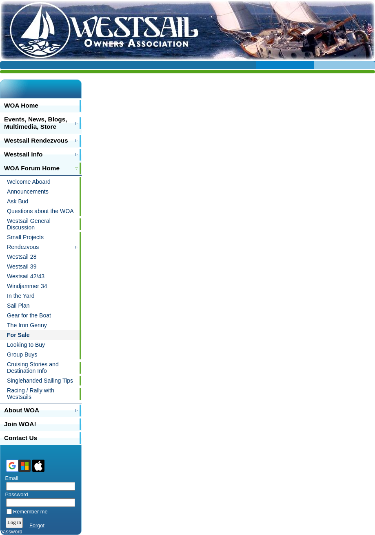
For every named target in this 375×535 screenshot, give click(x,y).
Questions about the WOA (40, 211)
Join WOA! (20, 424)
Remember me (30, 512)
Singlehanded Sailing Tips (40, 380)
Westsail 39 (22, 266)
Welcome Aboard (29, 181)
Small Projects (25, 237)
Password (15, 494)
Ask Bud (17, 201)
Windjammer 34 (27, 286)
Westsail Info (23, 154)
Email (10, 478)
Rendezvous (23, 247)
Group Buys (22, 354)
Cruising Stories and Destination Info (33, 367)
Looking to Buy (26, 344)
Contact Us (20, 437)
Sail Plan (18, 305)
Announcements (28, 191)
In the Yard (21, 296)
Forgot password (22, 528)
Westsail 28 (22, 256)
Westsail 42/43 (25, 276)
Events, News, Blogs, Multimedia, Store (35, 123)
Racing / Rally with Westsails (30, 393)
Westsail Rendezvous (36, 140)
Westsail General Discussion (29, 224)
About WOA (21, 410)
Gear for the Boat (29, 315)
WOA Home (21, 105)
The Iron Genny (27, 325)
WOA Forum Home (32, 168)
